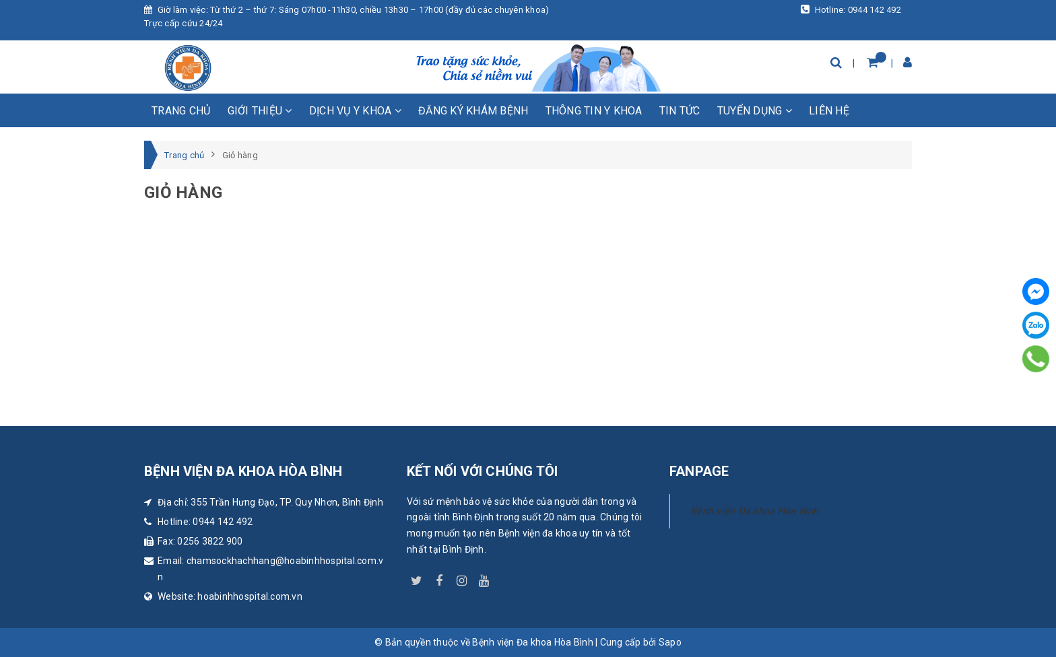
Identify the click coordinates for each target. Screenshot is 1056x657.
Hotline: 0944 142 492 (851, 9)
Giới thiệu (260, 110)
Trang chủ (181, 110)
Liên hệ (829, 110)
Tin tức (679, 110)
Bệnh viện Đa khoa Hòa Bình (754, 511)
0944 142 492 (223, 521)
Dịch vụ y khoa (355, 110)
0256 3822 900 (209, 541)
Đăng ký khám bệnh (473, 110)
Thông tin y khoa (594, 110)
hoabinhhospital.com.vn (249, 596)
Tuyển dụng (754, 110)
